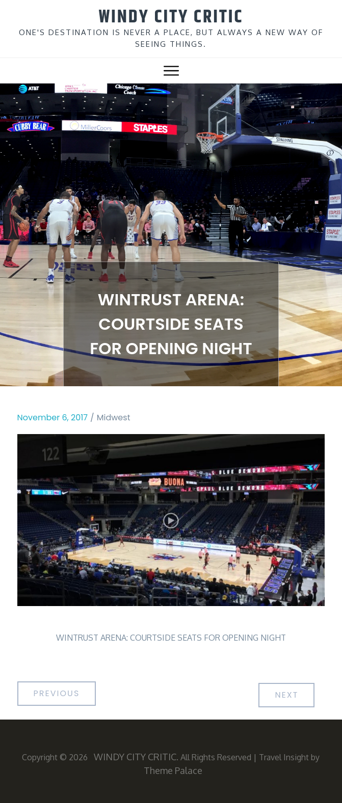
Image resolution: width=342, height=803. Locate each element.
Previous (57, 693)
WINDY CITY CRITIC (171, 17)
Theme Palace (173, 770)
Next (286, 695)
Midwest (113, 417)
